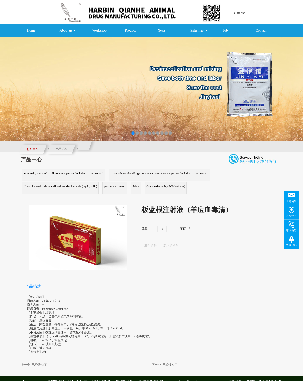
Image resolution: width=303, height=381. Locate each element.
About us (68, 30)
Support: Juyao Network (183, 375)
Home (31, 30)
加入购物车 (171, 239)
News (163, 30)
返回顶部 (291, 245)
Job (225, 30)
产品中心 (61, 149)
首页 (32, 149)
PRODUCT (254, 375)
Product (130, 30)
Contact (263, 30)
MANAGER (273, 375)
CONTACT (236, 375)
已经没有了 (39, 358)
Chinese (239, 13)
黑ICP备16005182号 (152, 375)
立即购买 (150, 239)
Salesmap (198, 30)
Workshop (101, 30)
